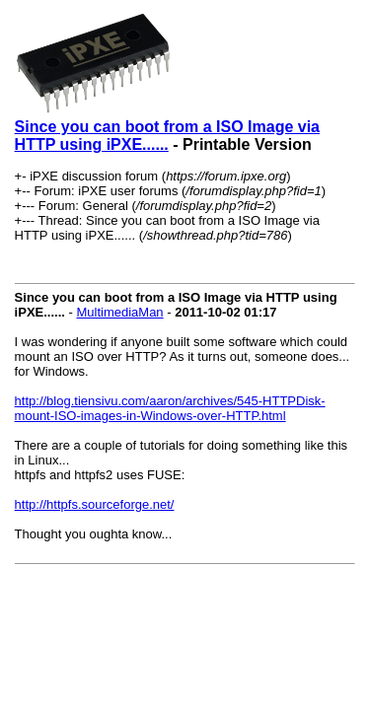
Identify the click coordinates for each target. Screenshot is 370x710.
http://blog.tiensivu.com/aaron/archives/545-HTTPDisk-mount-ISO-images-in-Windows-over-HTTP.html (170, 408)
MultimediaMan (119, 312)
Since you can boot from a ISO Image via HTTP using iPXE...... (167, 135)
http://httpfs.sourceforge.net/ (95, 504)
